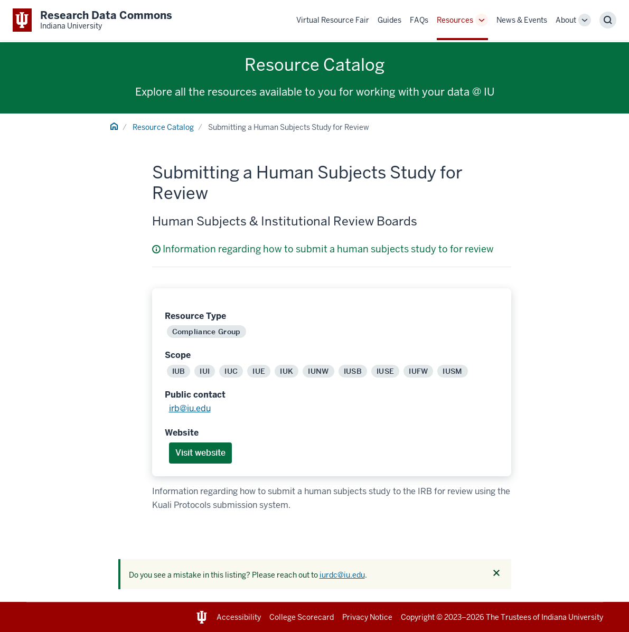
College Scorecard (301, 617)
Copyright (418, 617)
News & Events (521, 20)
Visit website (200, 452)
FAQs (419, 20)
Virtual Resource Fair (332, 20)
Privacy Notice (367, 617)
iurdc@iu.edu (342, 575)
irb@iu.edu (190, 408)
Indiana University (572, 617)
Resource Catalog (163, 127)
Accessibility (239, 617)
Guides (389, 20)
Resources (455, 20)
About (566, 20)
